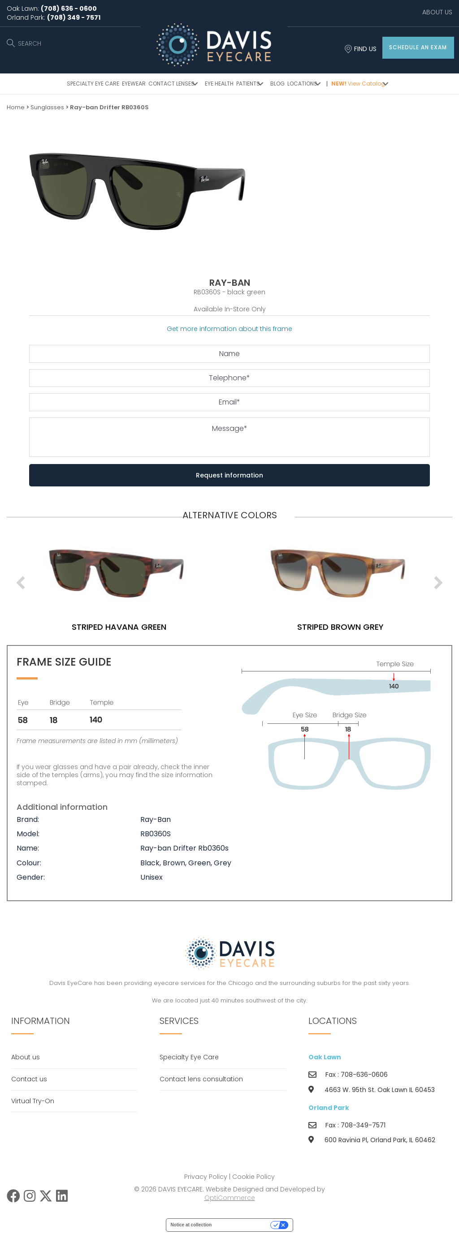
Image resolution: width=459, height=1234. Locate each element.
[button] (418, 48)
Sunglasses (47, 107)
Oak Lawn (324, 1057)
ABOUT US (437, 12)
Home (16, 107)
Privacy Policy (205, 1176)
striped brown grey (368, 626)
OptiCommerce (229, 1197)
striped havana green (147, 626)
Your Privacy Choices (244, 1224)
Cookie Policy (253, 1176)
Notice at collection (191, 1224)
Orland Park (328, 1107)
